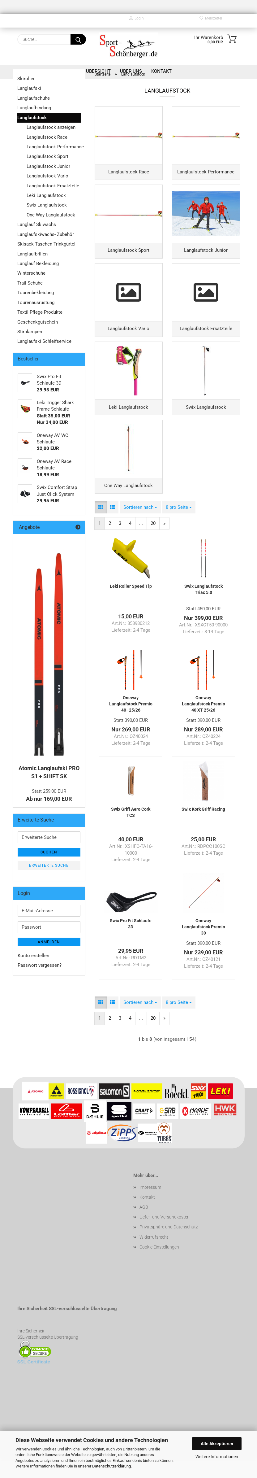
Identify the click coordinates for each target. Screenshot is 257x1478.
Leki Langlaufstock (46, 195)
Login (136, 18)
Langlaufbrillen (32, 254)
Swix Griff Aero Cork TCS (130, 830)
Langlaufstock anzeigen (51, 127)
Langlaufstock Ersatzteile (53, 186)
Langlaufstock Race (47, 137)
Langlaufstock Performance (54, 147)
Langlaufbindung (34, 108)
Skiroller (26, 78)
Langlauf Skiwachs (36, 224)
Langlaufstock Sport (47, 156)
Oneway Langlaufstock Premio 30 (203, 945)
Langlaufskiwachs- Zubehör (45, 234)
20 (153, 541)
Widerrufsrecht (153, 1255)
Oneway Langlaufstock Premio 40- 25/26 (130, 722)
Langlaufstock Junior (48, 166)
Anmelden (49, 942)
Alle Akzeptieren (217, 1443)
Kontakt (147, 1215)
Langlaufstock (32, 117)
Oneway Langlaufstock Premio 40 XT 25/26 (203, 722)
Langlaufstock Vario (47, 176)
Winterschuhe (31, 273)
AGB (143, 1225)
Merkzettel (210, 18)
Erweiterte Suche (49, 865)
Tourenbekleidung (35, 292)
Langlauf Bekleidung (38, 263)
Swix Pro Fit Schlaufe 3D (131, 942)
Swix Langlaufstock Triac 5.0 (203, 607)
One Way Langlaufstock (51, 215)
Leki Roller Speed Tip (131, 604)
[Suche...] (78, 39)
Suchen (49, 852)
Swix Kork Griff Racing (203, 827)
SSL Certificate (33, 1380)
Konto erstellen (33, 955)
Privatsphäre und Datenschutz (168, 1245)
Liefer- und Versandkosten (164, 1235)
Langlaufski (29, 88)
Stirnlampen (29, 331)
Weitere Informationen (216, 1456)
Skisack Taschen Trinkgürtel (46, 244)
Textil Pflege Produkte (39, 312)
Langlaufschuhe (33, 98)
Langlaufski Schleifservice (44, 341)
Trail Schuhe (30, 283)
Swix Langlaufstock (47, 205)
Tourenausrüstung (35, 302)
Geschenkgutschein (37, 322)
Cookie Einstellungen (159, 1265)
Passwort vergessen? (40, 965)
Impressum (150, 1205)
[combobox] (140, 526)
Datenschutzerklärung (111, 1466)
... (141, 541)
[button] (101, 526)
